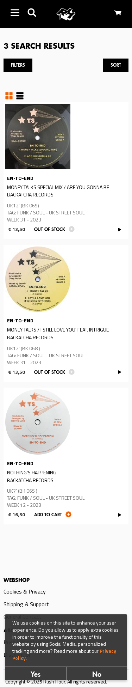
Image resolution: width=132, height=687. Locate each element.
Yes (35, 675)
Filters (18, 65)
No (96, 675)
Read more (66, 170)
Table (19, 95)
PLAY (119, 229)
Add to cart (48, 515)
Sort (116, 65)
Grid (9, 95)
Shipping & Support (26, 604)
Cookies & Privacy (25, 591)
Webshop (17, 580)
